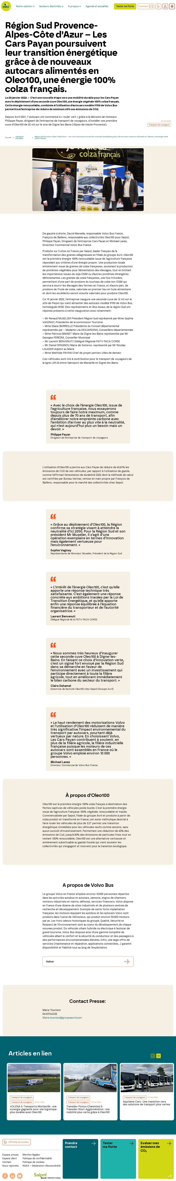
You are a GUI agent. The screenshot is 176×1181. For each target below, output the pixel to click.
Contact (6, 1162)
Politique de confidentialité (37, 1158)
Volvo (50, 961)
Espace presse (10, 1155)
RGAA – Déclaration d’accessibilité (41, 1166)
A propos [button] (73, 6)
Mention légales (31, 1155)
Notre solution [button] (24, 6)
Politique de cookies (33, 1162)
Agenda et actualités (97, 6)
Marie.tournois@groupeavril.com (62, 1018)
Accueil (8, 137)
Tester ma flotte (125, 6)
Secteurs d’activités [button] (50, 6)
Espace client (9, 1158)
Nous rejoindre (10, 1166)
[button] (158, 6)
